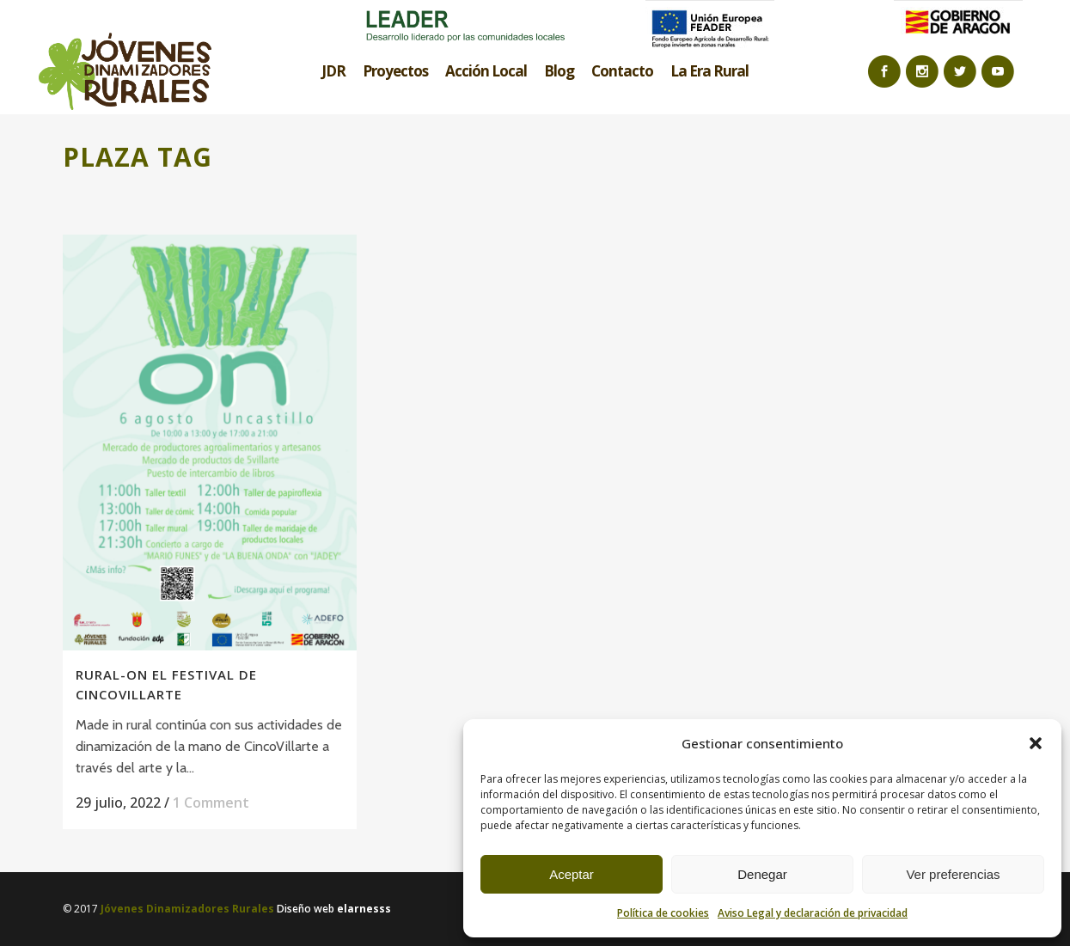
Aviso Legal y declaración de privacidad (813, 913)
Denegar (762, 874)
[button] (1035, 743)
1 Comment (211, 802)
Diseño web (334, 908)
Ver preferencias (953, 874)
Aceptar (571, 874)
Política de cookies (663, 913)
